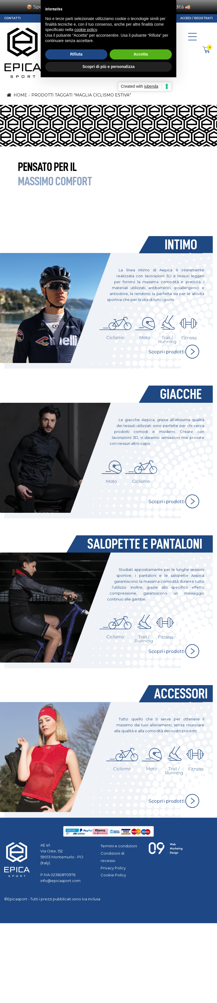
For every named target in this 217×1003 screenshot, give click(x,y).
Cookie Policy (113, 875)
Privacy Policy (113, 868)
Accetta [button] (141, 517)
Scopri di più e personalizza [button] (108, 529)
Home (20, 95)
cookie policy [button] (86, 492)
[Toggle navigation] (192, 38)
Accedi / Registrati (196, 18)
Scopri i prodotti (167, 352)
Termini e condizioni (119, 846)
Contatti (12, 18)
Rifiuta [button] (76, 517)
